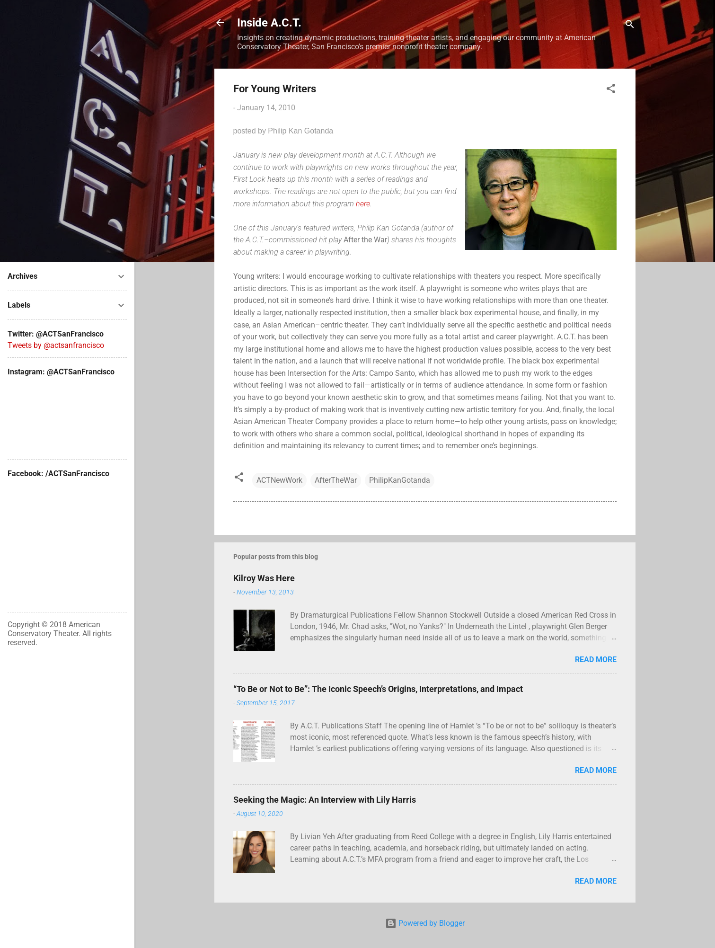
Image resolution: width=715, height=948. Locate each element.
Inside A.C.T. (269, 22)
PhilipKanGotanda (399, 480)
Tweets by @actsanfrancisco (56, 345)
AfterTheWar (336, 480)
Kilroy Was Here (264, 578)
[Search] (630, 25)
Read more (596, 659)
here (363, 203)
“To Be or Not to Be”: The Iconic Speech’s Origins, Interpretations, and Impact (378, 689)
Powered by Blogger (425, 923)
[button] (611, 90)
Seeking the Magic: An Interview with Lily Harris (324, 800)
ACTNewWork (279, 480)
